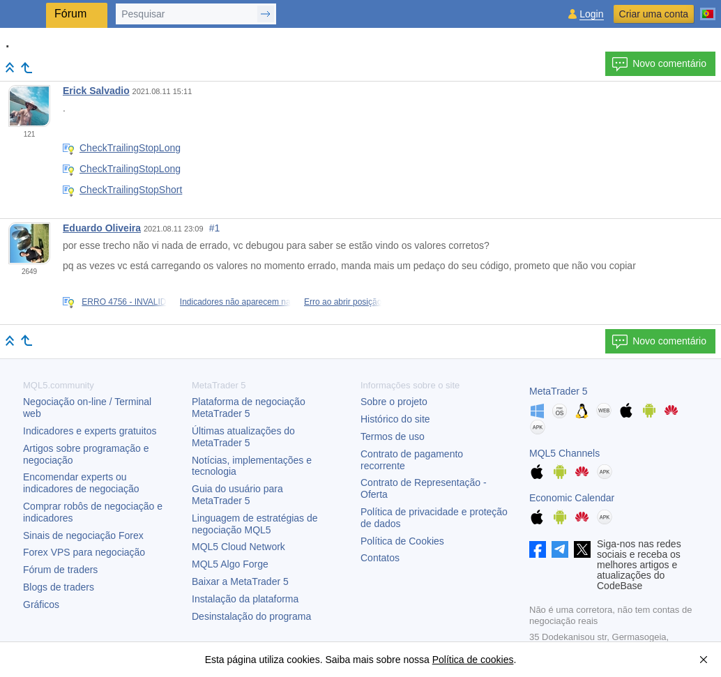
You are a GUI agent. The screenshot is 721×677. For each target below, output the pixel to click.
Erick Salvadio (96, 90)
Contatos (380, 557)
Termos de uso (392, 436)
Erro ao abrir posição (342, 302)
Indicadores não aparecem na (235, 302)
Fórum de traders (60, 569)
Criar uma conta (654, 14)
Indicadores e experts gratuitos (89, 430)
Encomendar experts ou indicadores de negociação (81, 482)
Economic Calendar (571, 497)
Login (591, 14)
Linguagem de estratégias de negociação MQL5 (255, 523)
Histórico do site (395, 419)
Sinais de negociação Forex (83, 535)
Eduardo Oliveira (102, 228)
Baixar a (240, 581)
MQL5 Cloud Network (238, 546)
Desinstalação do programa (251, 616)
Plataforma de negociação (248, 407)
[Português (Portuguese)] (707, 8)
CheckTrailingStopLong (130, 147)
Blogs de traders (58, 587)
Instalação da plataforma (245, 598)
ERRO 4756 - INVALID (124, 302)
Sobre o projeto (393, 401)
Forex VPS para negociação (84, 552)
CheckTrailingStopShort (130, 189)
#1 (214, 228)
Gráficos (41, 604)
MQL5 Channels (564, 453)
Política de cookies (473, 659)
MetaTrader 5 (558, 391)
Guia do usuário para (237, 494)
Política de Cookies (402, 541)
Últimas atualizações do (243, 436)
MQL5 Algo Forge (230, 564)
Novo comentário (659, 64)
